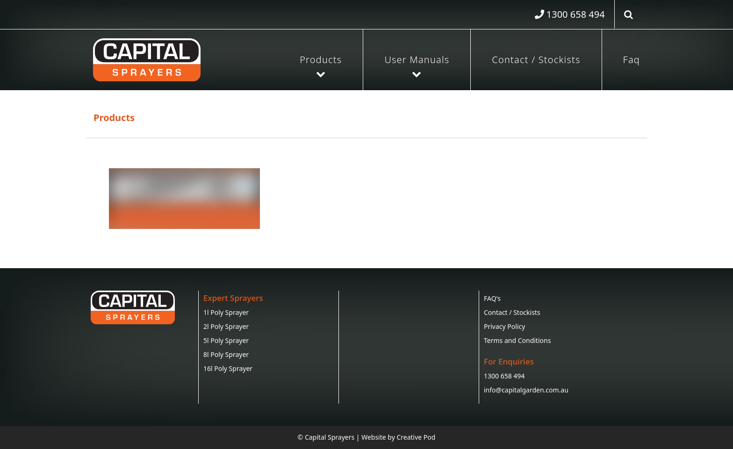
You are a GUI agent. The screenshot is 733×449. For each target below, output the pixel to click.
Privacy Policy (504, 326)
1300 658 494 (504, 375)
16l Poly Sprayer (227, 368)
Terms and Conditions (517, 340)
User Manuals (416, 59)
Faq (631, 59)
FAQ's (492, 298)
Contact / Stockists (536, 59)
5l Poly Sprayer (226, 340)
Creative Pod (415, 437)
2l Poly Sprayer (226, 326)
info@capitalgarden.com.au (526, 389)
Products (321, 59)
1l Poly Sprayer (226, 312)
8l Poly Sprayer (226, 354)
